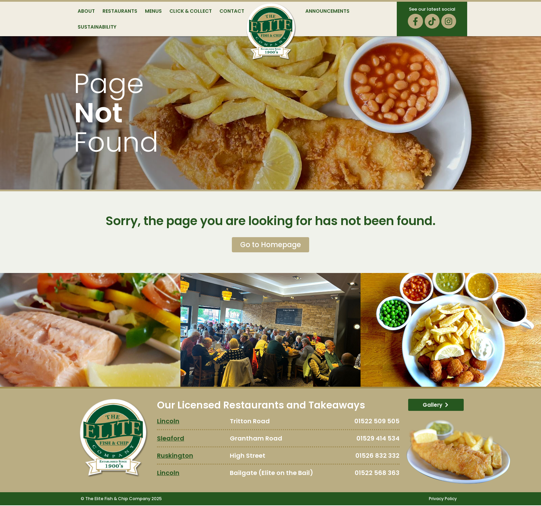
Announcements (327, 11)
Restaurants (119, 11)
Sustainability (97, 26)
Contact (231, 11)
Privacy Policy (443, 499)
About (86, 11)
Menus (153, 11)
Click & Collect (190, 11)
